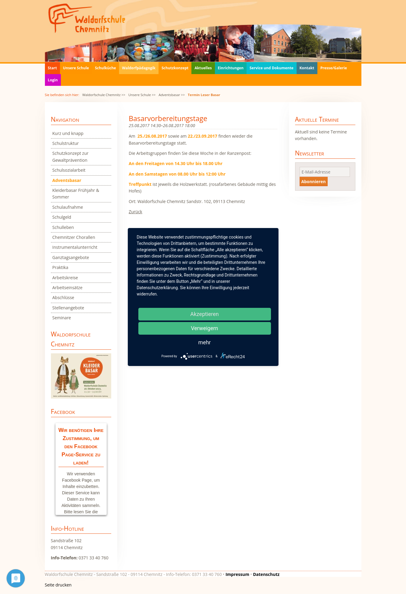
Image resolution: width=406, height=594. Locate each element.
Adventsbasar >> (172, 94)
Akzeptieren (204, 314)
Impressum (237, 574)
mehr (204, 342)
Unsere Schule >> (142, 94)
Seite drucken (58, 585)
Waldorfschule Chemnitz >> (103, 94)
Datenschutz (266, 574)
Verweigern (204, 328)
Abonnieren (313, 181)
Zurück (135, 211)
